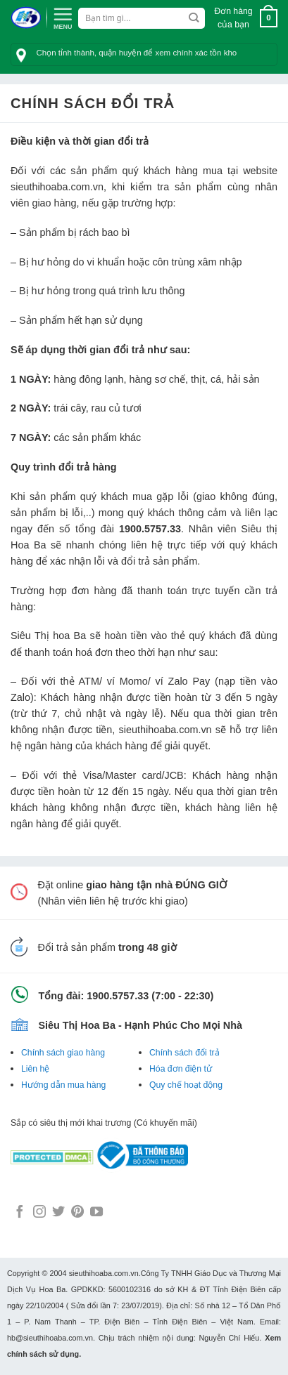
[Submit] (194, 18)
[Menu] (62, 17)
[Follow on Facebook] (19, 1213)
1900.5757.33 (150, 528)
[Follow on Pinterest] (77, 1213)
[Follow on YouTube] (96, 1213)
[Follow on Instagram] (39, 1213)
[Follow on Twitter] (58, 1213)
